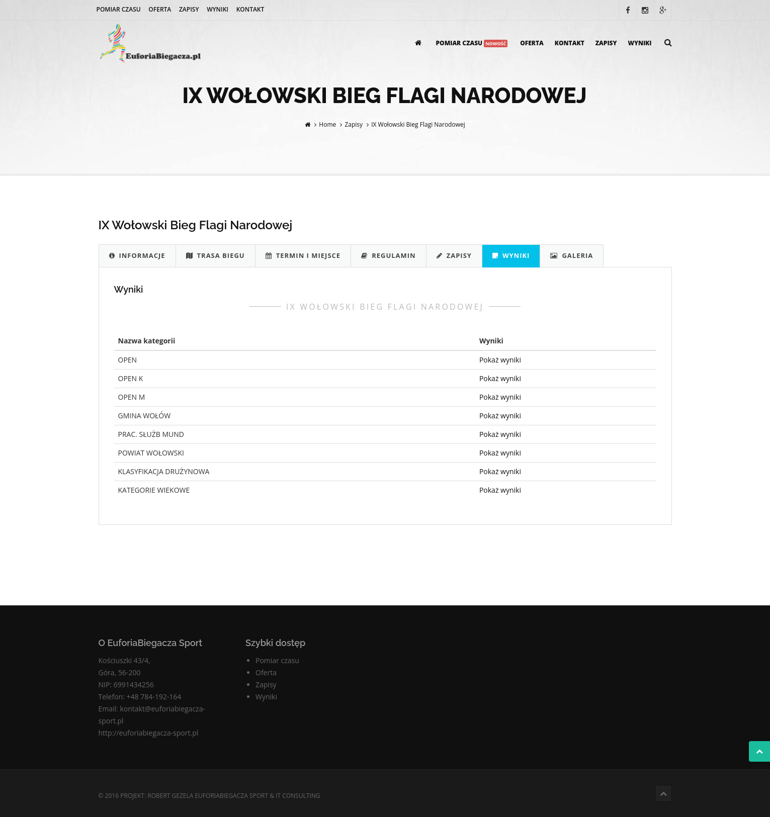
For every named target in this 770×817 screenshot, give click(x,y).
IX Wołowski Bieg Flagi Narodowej (418, 124)
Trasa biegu (215, 255)
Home (327, 124)
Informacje (137, 255)
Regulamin (388, 255)
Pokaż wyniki (500, 360)
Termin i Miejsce (303, 255)
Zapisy (189, 9)
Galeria (571, 255)
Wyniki (217, 9)
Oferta (159, 9)
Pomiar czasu (119, 9)
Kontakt (250, 9)
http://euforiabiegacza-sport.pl (149, 733)
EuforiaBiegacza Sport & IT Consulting (257, 795)
